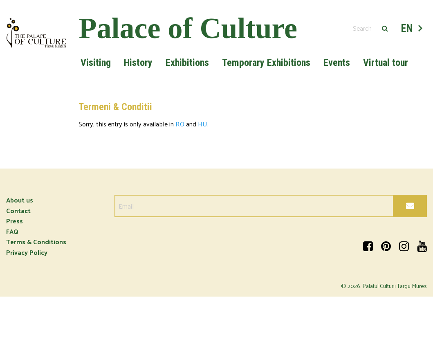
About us (19, 200)
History (138, 62)
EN (407, 28)
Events (336, 62)
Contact (18, 210)
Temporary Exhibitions (266, 62)
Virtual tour (385, 62)
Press (14, 221)
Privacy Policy (26, 252)
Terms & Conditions (36, 242)
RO (179, 124)
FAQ (12, 231)
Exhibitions (187, 62)
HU (202, 124)
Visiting (96, 62)
